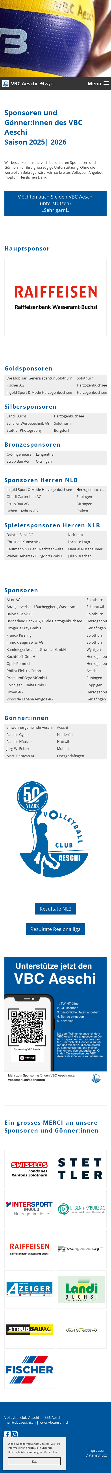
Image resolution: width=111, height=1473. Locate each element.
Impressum (97, 1450)
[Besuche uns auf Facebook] (7, 1434)
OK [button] (34, 1461)
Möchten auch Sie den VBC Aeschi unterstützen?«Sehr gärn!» (55, 203)
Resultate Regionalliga (55, 929)
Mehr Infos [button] (50, 1452)
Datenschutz (96, 1455)
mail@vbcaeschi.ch (20, 1422)
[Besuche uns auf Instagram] (15, 1434)
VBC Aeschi (24, 83)
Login (47, 83)
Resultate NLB (56, 908)
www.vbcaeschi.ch (54, 1422)
